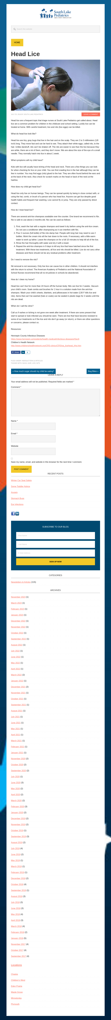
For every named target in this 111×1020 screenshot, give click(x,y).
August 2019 (17, 842)
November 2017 (18, 944)
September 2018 (18, 890)
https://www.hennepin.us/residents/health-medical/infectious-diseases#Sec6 (45, 339)
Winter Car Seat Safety (21, 480)
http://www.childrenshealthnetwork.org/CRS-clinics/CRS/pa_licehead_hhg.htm (46, 346)
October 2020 (17, 765)
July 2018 (15, 902)
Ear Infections (17, 504)
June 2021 (16, 723)
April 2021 (15, 735)
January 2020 (17, 812)
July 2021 (15, 717)
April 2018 (15, 920)
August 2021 (17, 711)
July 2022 (15, 651)
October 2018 (17, 884)
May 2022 (15, 663)
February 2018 (17, 932)
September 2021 (18, 705)
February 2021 (17, 747)
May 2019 (15, 860)
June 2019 (16, 854)
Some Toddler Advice (20, 486)
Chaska (14, 974)
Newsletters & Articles (32, 361)
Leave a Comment (91, 114)
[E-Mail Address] (55, 553)
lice (34, 363)
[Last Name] (55, 544)
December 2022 (18, 621)
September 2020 (18, 771)
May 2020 (15, 789)
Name (14, 421)
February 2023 (17, 609)
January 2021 (17, 753)
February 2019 (17, 872)
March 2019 (16, 866)
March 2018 (16, 926)
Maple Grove (17, 992)
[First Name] (55, 535)
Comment (16, 387)
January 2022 (17, 681)
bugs (25, 363)
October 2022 (17, 633)
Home (17, 42)
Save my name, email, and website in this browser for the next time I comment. (46, 462)
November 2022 (18, 627)
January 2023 (17, 615)
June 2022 (16, 657)
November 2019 (18, 824)
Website (14, 446)
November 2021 (18, 693)
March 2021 (16, 741)
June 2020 (16, 783)
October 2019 (17, 830)
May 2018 (15, 914)
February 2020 (17, 806)
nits (38, 363)
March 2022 (16, 675)
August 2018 (17, 896)
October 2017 (17, 950)
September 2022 (18, 639)
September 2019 (18, 836)
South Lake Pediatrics (55, 14)
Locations (16, 965)
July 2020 (15, 777)
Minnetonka (16, 998)
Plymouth (15, 1004)
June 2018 (16, 908)
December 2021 (18, 687)
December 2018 (18, 878)
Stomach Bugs (17, 498)
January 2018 (17, 938)
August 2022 (17, 645)
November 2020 (18, 759)
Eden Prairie (16, 986)
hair (29, 363)
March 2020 (16, 800)
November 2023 (18, 597)
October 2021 (17, 699)
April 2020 (15, 795)
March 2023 (16, 603)
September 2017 (18, 956)
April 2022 (15, 669)
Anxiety (14, 492)
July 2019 (15, 848)
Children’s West (18, 980)
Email (14, 433)
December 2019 (18, 818)
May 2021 (15, 729)
